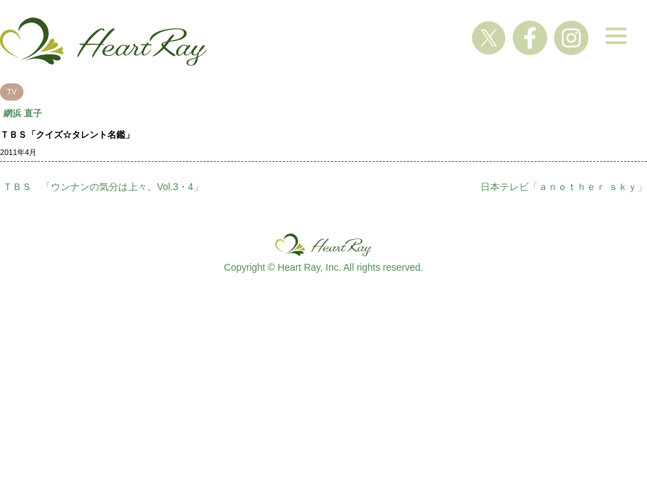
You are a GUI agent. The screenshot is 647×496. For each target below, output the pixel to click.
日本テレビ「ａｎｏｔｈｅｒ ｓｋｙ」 (563, 186)
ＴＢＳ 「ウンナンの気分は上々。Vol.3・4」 (103, 186)
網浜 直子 (22, 113)
